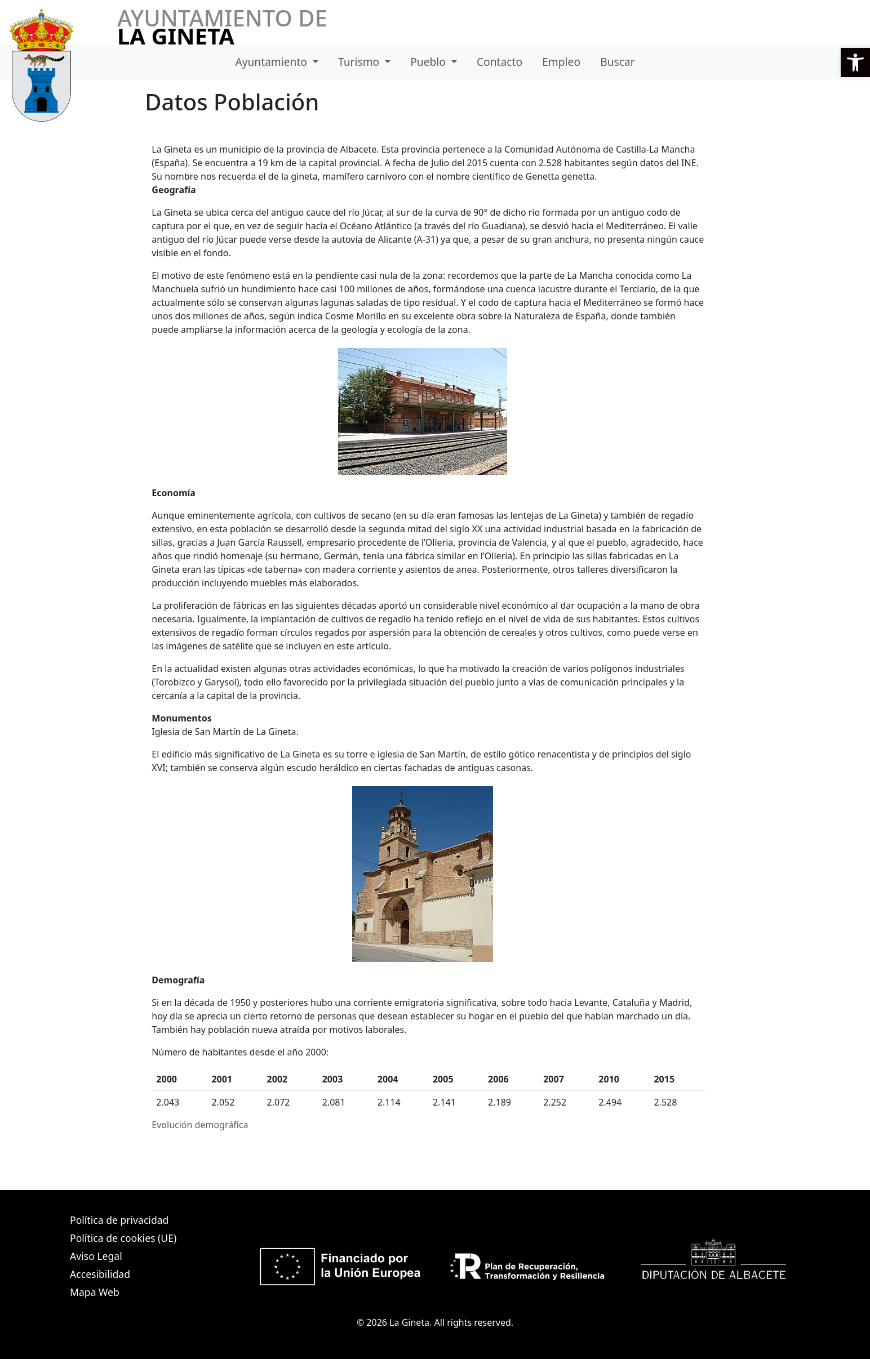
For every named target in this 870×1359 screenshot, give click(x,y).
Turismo (360, 61)
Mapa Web (94, 1292)
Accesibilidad (100, 1274)
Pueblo (429, 61)
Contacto (499, 61)
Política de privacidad (119, 1220)
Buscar (617, 61)
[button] (855, 62)
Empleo (561, 61)
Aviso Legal (96, 1256)
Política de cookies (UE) (123, 1238)
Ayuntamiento (272, 61)
